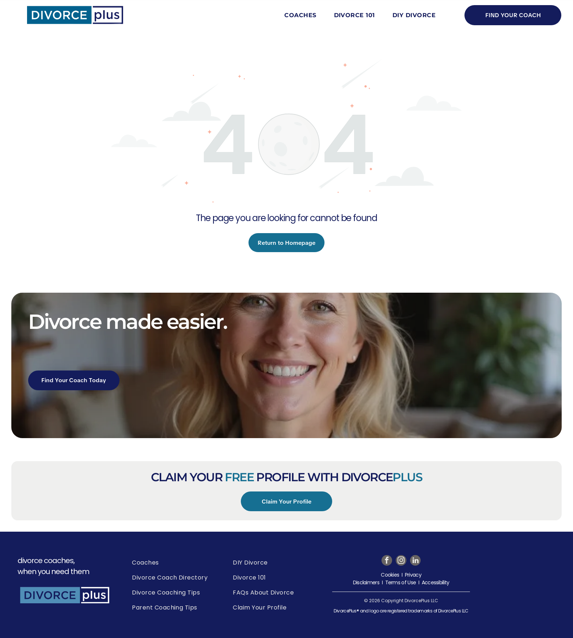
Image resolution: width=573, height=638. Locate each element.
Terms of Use (400, 582)
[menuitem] (301, 15)
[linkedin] (415, 561)
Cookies (390, 574)
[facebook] (387, 561)
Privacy (413, 574)
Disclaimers (366, 582)
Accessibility (435, 582)
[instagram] (401, 561)
